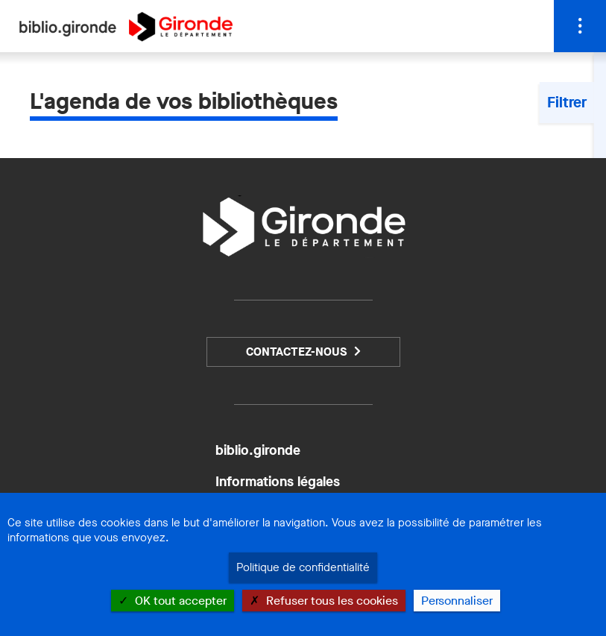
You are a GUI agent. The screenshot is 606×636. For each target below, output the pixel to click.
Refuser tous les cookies (324, 600)
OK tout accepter (173, 600)
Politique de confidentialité (303, 567)
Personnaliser (457, 600)
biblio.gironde (257, 450)
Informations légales (277, 482)
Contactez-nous (296, 351)
